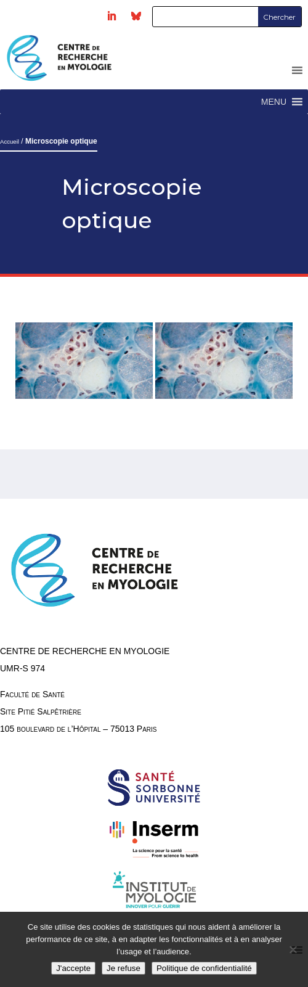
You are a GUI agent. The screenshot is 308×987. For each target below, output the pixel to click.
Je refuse (123, 968)
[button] (273, 101)
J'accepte (73, 968)
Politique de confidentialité (204, 968)
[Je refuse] (292, 949)
